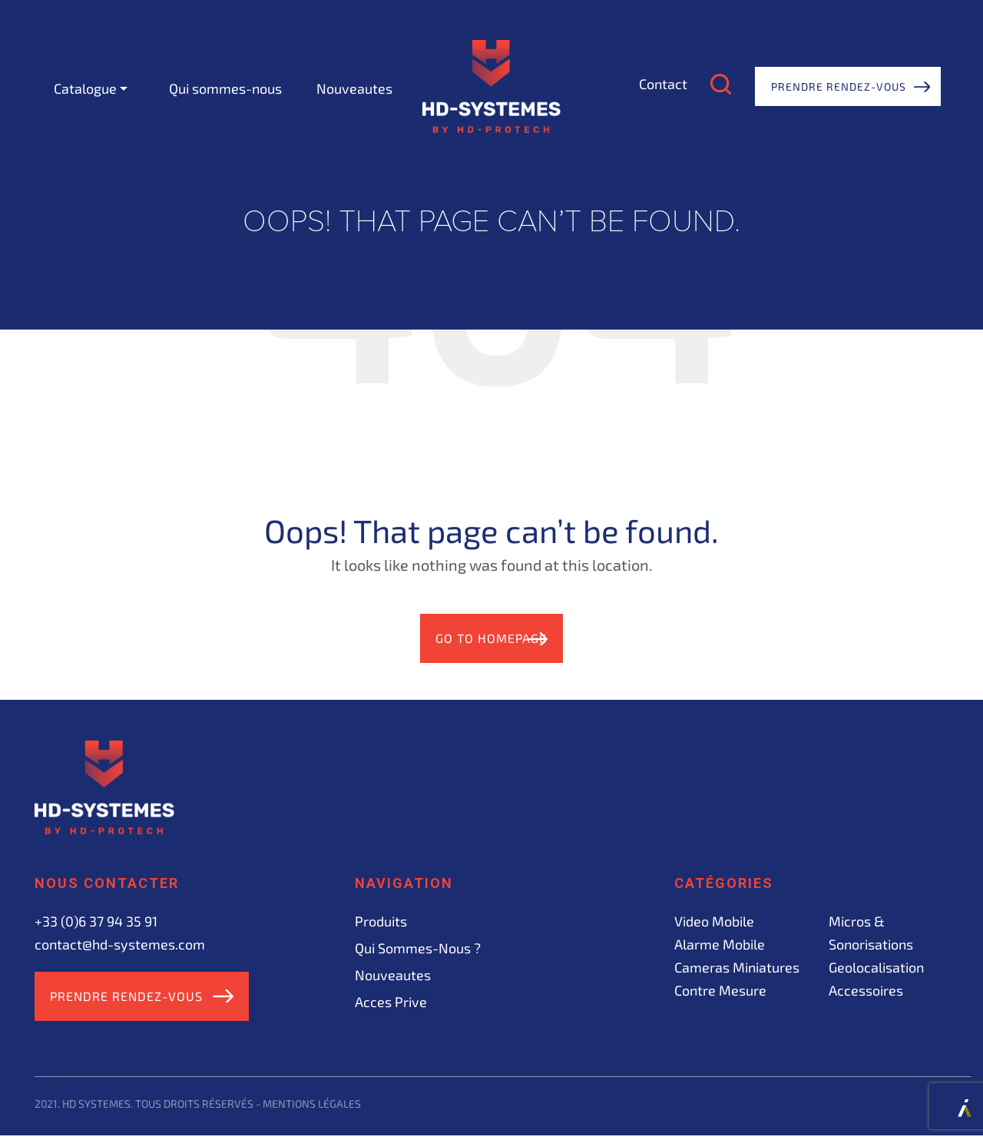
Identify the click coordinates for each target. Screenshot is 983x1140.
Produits (381, 922)
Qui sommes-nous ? (418, 949)
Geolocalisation (876, 968)
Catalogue (85, 88)
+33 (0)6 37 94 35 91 (96, 922)
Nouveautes (354, 88)
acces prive (391, 1003)
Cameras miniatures (736, 968)
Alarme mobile (719, 945)
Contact (663, 83)
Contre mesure (720, 991)
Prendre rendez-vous (838, 86)
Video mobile (714, 922)
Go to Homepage (476, 639)
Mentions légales (312, 1107)
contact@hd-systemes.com (120, 945)
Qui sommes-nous (225, 88)
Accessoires (866, 991)
